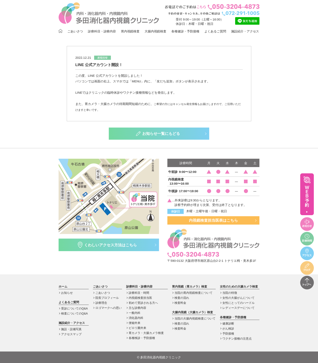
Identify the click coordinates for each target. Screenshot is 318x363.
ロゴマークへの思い (108, 307)
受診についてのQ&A (74, 308)
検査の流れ (181, 297)
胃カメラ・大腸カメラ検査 (146, 333)
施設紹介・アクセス (245, 31)
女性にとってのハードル (238, 302)
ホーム (63, 286)
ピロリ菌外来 (137, 328)
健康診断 (228, 323)
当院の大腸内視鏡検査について (194, 318)
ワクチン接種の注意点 (237, 338)
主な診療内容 (137, 307)
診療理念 (101, 302)
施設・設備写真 (71, 329)
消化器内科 (136, 318)
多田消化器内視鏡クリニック (159, 357)
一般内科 (134, 312)
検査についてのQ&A (74, 313)
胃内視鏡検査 (130, 31)
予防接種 (228, 333)
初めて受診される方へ (143, 302)
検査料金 (180, 302)
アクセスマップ (71, 334)
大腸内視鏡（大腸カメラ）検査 (192, 312)
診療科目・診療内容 (102, 31)
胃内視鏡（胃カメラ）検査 (189, 286)
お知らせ (67, 292)
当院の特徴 (229, 292)
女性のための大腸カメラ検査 (239, 286)
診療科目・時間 (139, 292)
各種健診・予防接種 (185, 31)
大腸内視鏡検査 (155, 31)
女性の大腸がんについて (238, 297)
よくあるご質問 (215, 31)
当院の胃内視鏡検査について (193, 292)
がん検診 (228, 328)
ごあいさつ (75, 31)
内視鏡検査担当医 (140, 297)
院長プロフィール (107, 297)
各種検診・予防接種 (142, 338)
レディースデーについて (238, 307)
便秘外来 (134, 323)
